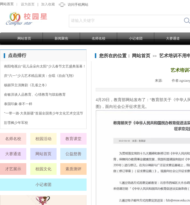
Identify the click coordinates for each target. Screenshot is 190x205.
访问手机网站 (78, 5)
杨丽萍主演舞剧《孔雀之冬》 (26, 85)
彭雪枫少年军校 (16, 123)
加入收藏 (48, 4)
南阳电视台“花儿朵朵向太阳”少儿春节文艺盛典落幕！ (45, 66)
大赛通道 (173, 38)
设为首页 (28, 4)
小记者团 (136, 38)
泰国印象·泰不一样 (18, 104)
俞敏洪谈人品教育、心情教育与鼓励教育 (35, 95)
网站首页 (7, 4)
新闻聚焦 (61, 38)
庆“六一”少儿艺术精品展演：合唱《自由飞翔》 (40, 76)
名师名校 (98, 38)
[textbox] (124, 20)
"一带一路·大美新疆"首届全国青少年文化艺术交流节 (43, 113)
